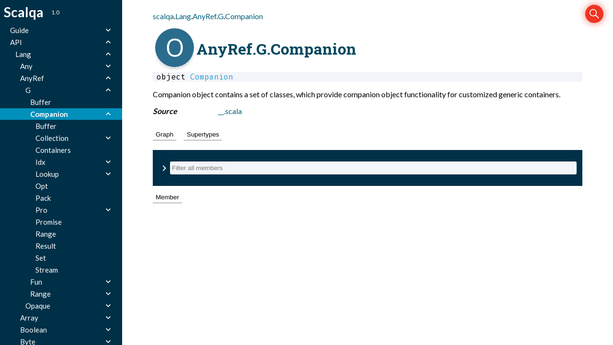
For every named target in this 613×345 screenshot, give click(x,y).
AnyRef (204, 16)
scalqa (163, 16)
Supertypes (203, 134)
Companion (244, 16)
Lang (183, 16)
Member (167, 197)
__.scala (230, 110)
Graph (164, 134)
